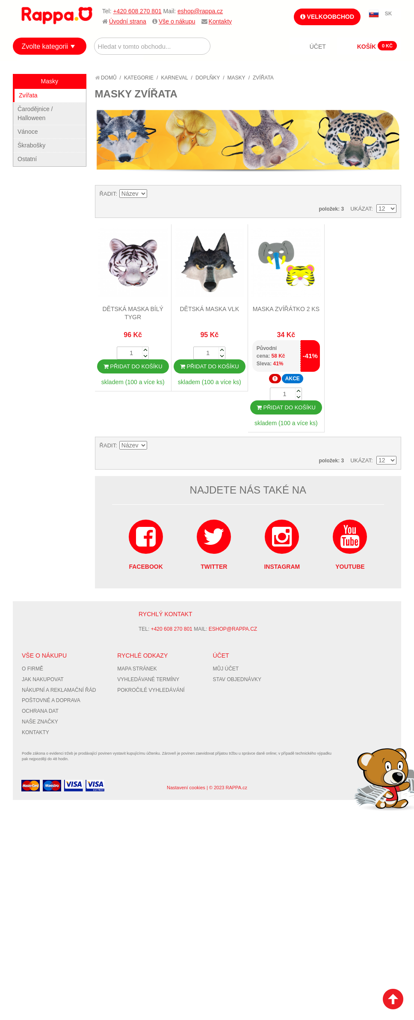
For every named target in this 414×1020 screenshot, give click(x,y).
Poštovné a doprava (51, 700)
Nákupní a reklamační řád (59, 690)
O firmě (32, 669)
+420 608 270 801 (137, 11)
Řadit (108, 194)
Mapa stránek (137, 669)
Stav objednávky (237, 679)
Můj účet (226, 669)
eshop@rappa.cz (200, 11)
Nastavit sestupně (154, 194)
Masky (236, 78)
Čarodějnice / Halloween (35, 113)
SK (388, 14)
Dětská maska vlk (210, 309)
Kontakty (220, 21)
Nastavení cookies (186, 787)
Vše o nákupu (177, 21)
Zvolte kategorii (45, 46)
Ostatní (27, 159)
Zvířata (28, 95)
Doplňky (207, 78)
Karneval (174, 78)
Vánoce (28, 131)
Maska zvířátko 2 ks (286, 309)
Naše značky (40, 722)
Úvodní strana (127, 21)
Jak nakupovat (43, 679)
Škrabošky (31, 145)
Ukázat (360, 209)
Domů (106, 78)
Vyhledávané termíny (148, 679)
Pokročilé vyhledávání (150, 690)
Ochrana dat (40, 711)
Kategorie (139, 78)
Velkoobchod (327, 16)
